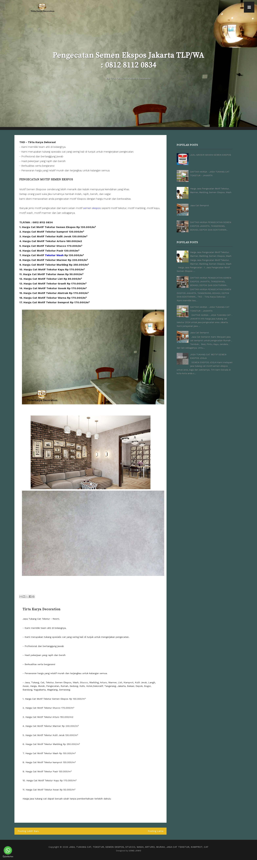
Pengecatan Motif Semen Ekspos (46, 179)
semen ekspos (92, 208)
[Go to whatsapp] (8, 850)
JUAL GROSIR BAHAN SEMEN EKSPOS (210, 155)
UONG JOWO (135, 850)
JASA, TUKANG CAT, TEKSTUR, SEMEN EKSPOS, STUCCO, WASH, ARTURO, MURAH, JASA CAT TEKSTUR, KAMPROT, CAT (138, 846)
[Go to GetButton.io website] (8, 857)
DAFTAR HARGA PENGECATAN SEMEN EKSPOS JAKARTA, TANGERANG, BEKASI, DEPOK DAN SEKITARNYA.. (210, 226)
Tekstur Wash (54, 255)
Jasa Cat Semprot (199, 205)
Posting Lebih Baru (28, 831)
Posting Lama (155, 831)
